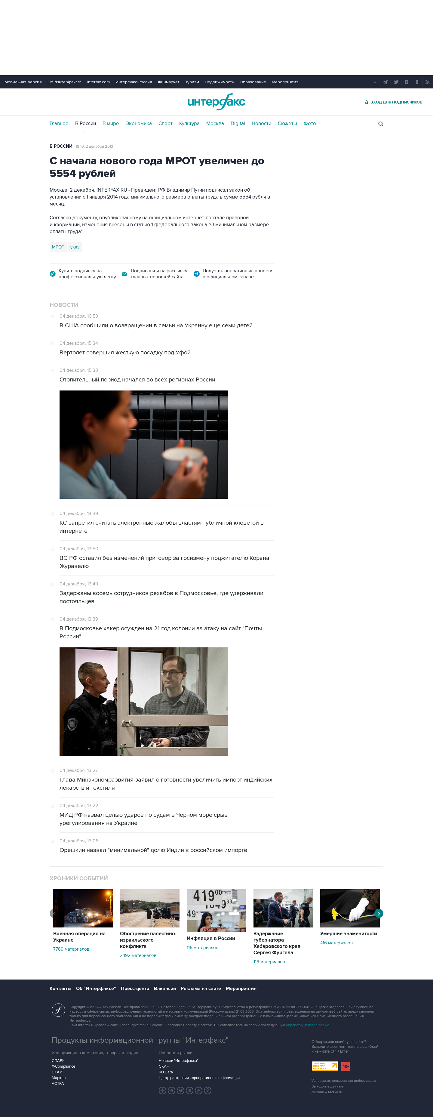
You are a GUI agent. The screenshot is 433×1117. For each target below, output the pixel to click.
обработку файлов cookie (307, 1025)
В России (85, 123)
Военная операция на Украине (79, 937)
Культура (189, 123)
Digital (238, 123)
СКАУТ (58, 1072)
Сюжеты (287, 123)
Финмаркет (169, 82)
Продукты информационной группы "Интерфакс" (140, 1040)
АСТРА (58, 1083)
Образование (253, 82)
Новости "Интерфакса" (178, 1060)
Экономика (139, 123)
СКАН (164, 1066)
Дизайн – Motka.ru (327, 1092)
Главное (59, 123)
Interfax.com (98, 82)
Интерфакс (216, 102)
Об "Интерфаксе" (64, 82)
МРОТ (58, 247)
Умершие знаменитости (348, 934)
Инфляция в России (211, 939)
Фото (310, 123)
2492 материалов (138, 955)
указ (75, 247)
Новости (261, 123)
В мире (111, 123)
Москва (215, 123)
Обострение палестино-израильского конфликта (148, 940)
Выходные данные (327, 1086)
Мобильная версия (23, 82)
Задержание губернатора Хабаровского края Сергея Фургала (276, 943)
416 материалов (336, 943)
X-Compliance (63, 1066)
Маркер (59, 1077)
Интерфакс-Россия (133, 82)
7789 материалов (71, 949)
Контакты (60, 989)
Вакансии (165, 989)
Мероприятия (285, 82)
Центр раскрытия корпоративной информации (199, 1077)
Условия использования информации (344, 1080)
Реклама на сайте (201, 989)
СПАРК (58, 1060)
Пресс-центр (135, 989)
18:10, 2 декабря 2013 (94, 146)
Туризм (192, 82)
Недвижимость (219, 82)
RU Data (166, 1072)
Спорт (165, 123)
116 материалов (202, 947)
